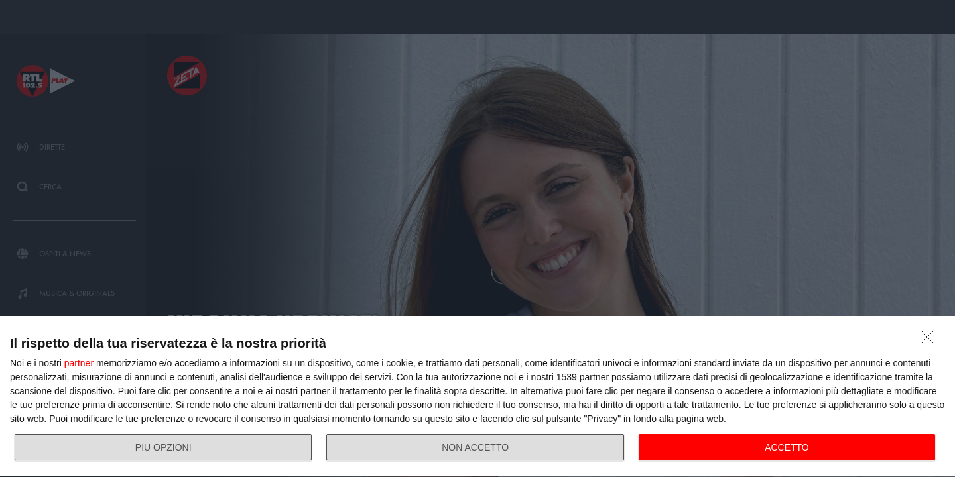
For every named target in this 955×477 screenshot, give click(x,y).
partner (79, 363)
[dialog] (477, 397)
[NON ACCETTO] (931, 340)
